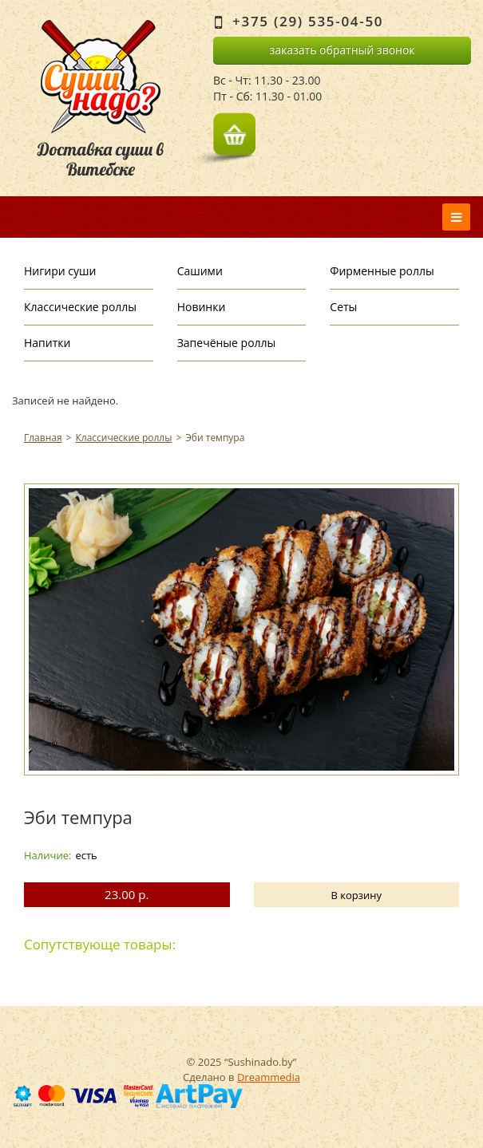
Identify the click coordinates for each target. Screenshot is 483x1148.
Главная (43, 437)
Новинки (201, 306)
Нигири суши (60, 270)
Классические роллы (80, 306)
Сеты (343, 306)
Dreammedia (268, 1077)
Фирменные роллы (382, 270)
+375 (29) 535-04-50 (307, 21)
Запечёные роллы (226, 342)
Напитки (47, 342)
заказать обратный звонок (341, 49)
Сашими (200, 270)
